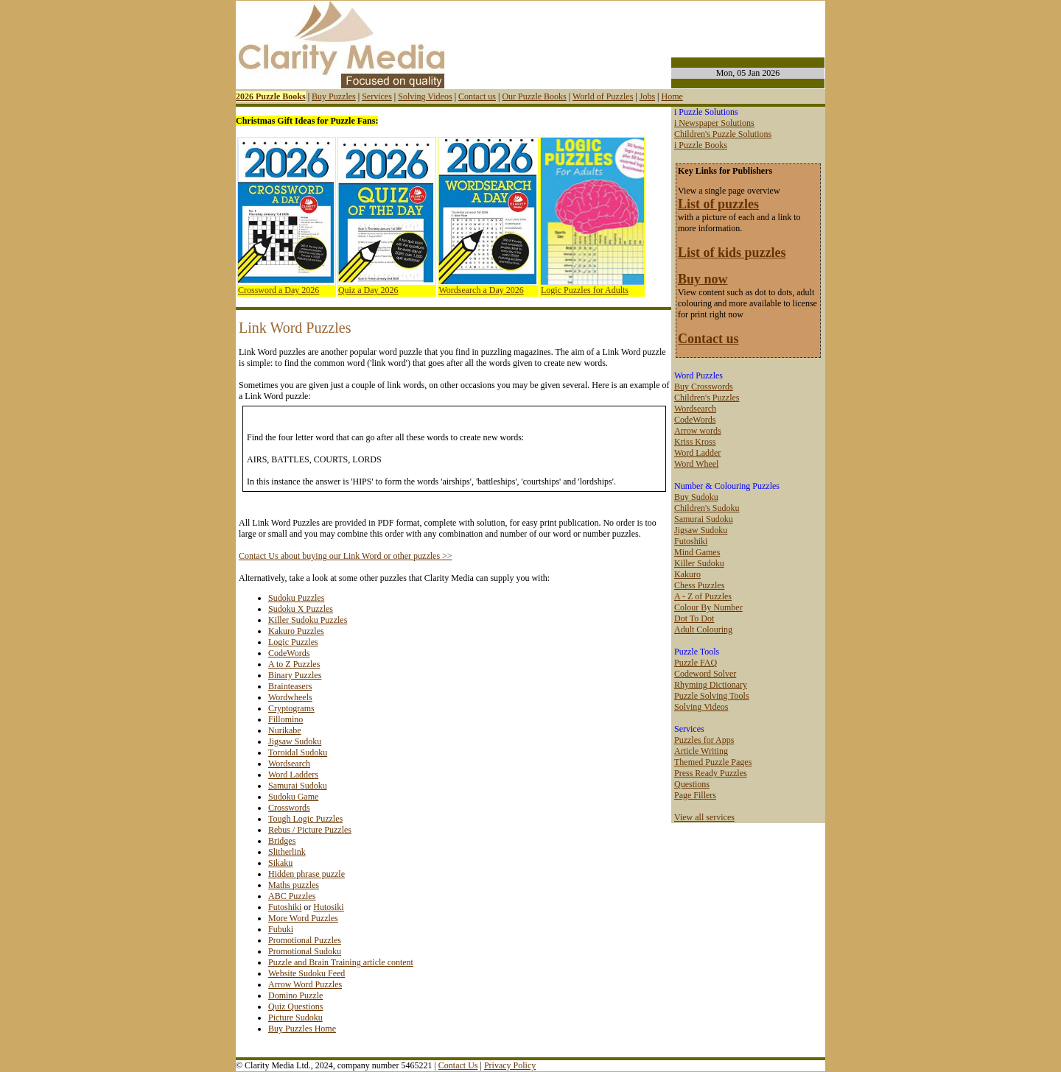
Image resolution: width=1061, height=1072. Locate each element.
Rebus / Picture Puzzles (309, 830)
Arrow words (697, 431)
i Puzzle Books (700, 145)
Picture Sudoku (295, 1017)
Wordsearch (289, 763)
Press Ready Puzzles (710, 773)
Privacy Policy (510, 1065)
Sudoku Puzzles (296, 598)
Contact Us (458, 1065)
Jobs (647, 96)
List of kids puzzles (732, 252)
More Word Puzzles (303, 918)
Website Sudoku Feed (306, 973)
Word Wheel (696, 464)
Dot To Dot (694, 618)
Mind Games (697, 552)
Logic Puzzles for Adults (584, 290)
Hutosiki (328, 907)
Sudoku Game (293, 796)
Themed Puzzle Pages (713, 762)
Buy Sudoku (696, 497)
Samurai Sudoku (297, 785)
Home (671, 96)
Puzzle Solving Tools (711, 696)
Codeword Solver (705, 674)
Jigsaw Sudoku (294, 741)
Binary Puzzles (294, 675)
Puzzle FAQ (695, 662)
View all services (704, 817)
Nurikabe (284, 730)
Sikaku (280, 863)
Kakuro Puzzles (296, 631)
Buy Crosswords (703, 386)
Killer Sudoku (699, 563)
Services (377, 96)
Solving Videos (425, 96)
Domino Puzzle (295, 995)
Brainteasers (290, 686)
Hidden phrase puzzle (306, 874)
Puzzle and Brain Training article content (340, 962)
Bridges (281, 841)
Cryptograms (291, 708)
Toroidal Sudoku (297, 752)
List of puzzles (718, 204)
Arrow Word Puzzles (305, 984)
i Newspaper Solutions (714, 123)
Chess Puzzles (699, 585)
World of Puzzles (602, 96)
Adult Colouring (703, 629)
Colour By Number (708, 607)
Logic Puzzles (293, 642)
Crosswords (289, 808)
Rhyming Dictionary (710, 685)
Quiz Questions (295, 1006)
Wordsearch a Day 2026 (480, 290)
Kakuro (687, 574)
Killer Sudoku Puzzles (307, 620)
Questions (692, 784)
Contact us (477, 96)
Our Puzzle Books (534, 96)
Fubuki (280, 929)
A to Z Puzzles (294, 664)
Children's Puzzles (706, 397)
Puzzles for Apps (704, 740)
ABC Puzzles (291, 896)
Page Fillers (695, 795)
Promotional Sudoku (304, 951)
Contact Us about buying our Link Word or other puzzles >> (345, 556)
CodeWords (288, 653)
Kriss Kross (694, 442)
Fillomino (285, 719)
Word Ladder (697, 453)
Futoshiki (284, 907)
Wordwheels (290, 697)
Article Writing (701, 751)
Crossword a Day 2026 (278, 290)
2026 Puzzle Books (271, 96)
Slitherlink (287, 852)
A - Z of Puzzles (703, 596)
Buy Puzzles (334, 96)
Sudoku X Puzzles (300, 609)
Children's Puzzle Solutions (722, 134)
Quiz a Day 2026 (368, 290)
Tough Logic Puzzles (305, 819)
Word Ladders (293, 774)
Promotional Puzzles (304, 940)
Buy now (703, 279)
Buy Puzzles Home (302, 1028)
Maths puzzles (293, 885)
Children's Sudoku (707, 508)
